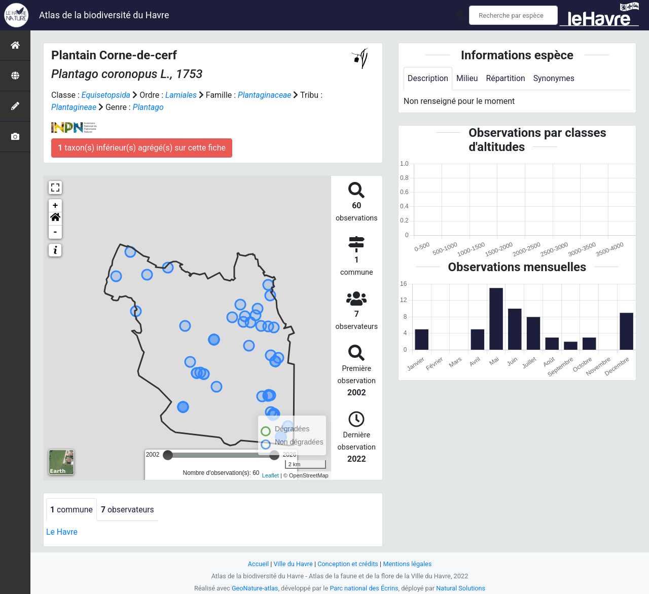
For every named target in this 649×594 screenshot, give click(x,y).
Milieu (468, 78)
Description (428, 78)
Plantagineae (74, 107)
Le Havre (62, 532)
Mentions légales (407, 564)
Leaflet (270, 475)
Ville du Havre (292, 564)
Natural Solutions (461, 588)
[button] (55, 219)
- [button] (55, 232)
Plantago (149, 107)
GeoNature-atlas (254, 588)
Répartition (506, 78)
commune (71, 509)
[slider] (168, 455)
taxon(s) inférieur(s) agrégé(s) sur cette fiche (142, 148)
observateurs (128, 509)
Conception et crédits (348, 564)
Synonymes (555, 78)
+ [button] (55, 206)
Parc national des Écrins (364, 588)
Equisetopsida (106, 95)
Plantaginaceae (266, 95)
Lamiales (182, 95)
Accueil (257, 564)
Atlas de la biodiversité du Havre (104, 15)
